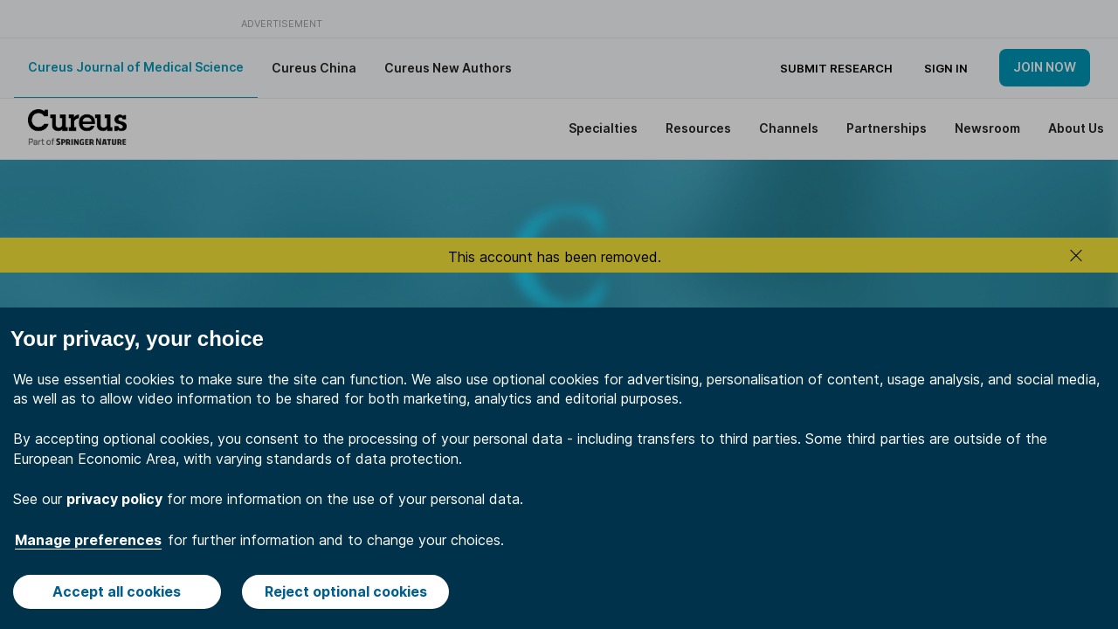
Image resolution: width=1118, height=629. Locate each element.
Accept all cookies (116, 591)
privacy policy (114, 499)
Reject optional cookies (346, 591)
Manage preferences (88, 540)
